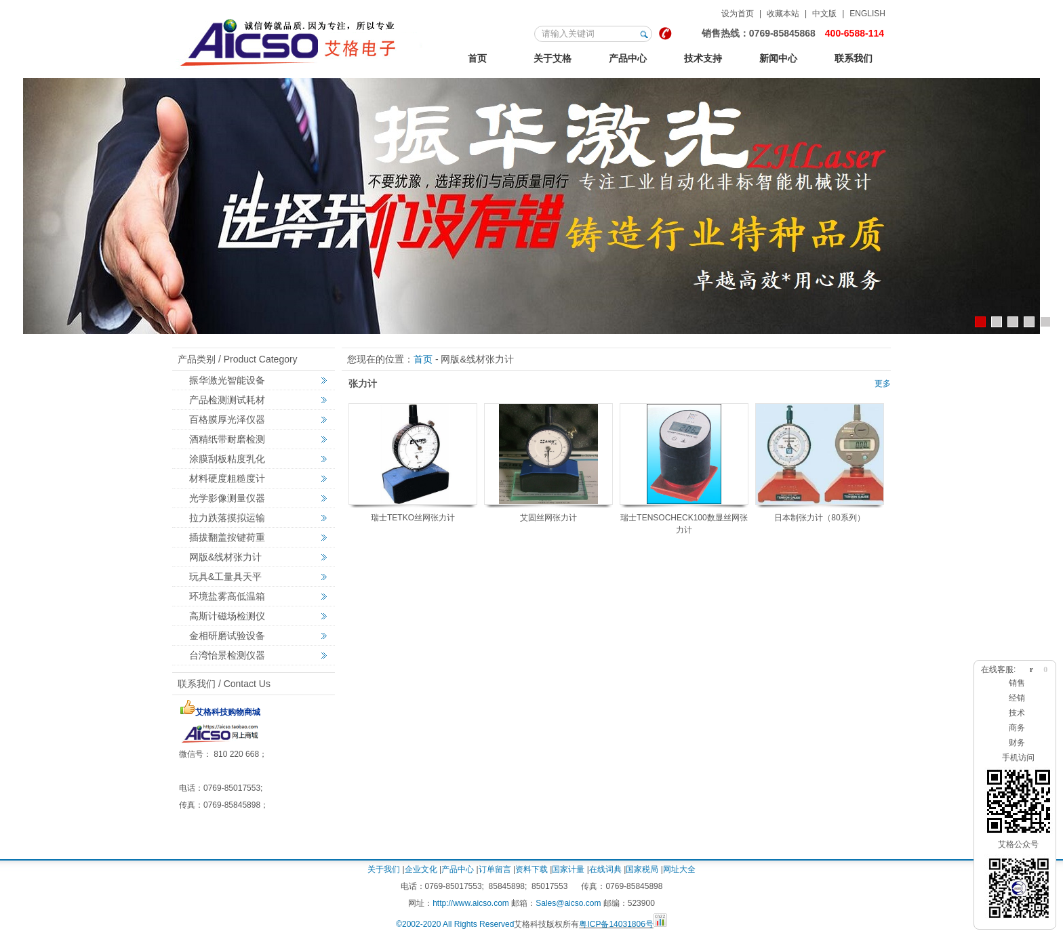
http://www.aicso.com (471, 903)
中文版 (824, 13)
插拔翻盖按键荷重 (227, 537)
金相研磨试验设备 (227, 635)
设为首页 (737, 13)
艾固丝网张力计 (548, 517)
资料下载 (531, 869)
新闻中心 (778, 58)
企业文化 (421, 869)
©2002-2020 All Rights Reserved (455, 924)
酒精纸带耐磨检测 (227, 439)
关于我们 (383, 869)
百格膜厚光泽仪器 (227, 419)
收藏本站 (783, 13)
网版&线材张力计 (225, 557)
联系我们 (854, 58)
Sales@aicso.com (568, 903)
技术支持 (703, 58)
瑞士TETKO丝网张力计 (413, 517)
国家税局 (642, 869)
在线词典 (605, 869)
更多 (883, 383)
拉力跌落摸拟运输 (227, 517)
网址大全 (679, 869)
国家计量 (568, 869)
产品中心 (628, 58)
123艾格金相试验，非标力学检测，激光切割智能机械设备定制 (300, 40)
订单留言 (495, 869)
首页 (477, 58)
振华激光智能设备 (227, 380)
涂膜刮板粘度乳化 (227, 458)
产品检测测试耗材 (227, 399)
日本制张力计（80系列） (819, 517)
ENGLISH (867, 13)
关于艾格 (552, 58)
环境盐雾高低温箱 (227, 596)
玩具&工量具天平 (225, 576)
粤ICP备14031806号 (616, 924)
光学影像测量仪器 (227, 498)
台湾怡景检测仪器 (227, 655)
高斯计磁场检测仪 (227, 616)
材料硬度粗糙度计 (227, 478)
